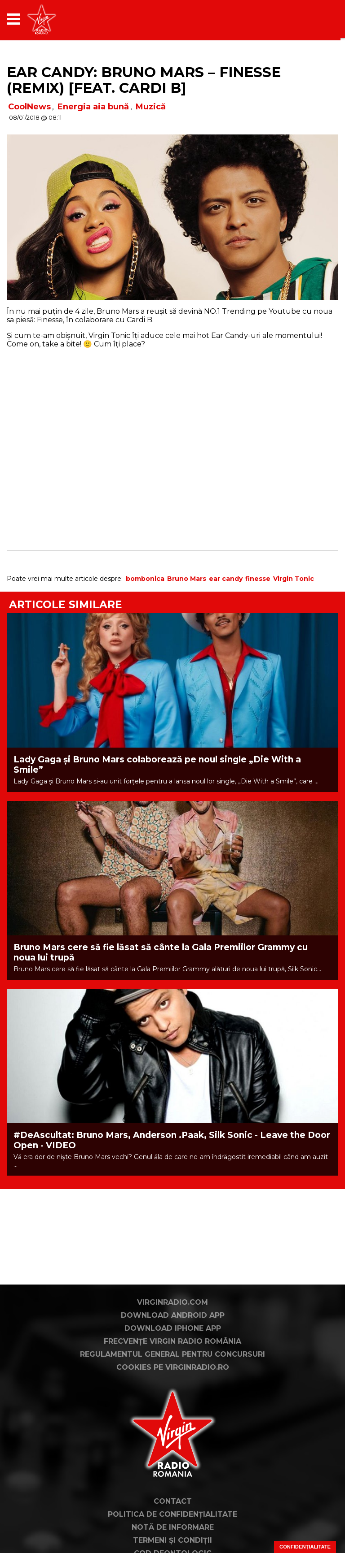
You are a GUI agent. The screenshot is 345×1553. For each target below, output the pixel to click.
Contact (173, 1501)
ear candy (226, 579)
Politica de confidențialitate (172, 1514)
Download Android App (173, 1315)
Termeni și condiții (172, 1540)
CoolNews (29, 107)
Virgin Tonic (293, 579)
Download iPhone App (172, 1328)
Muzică (151, 107)
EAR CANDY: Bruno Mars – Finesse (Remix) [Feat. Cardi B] (144, 80)
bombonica (145, 579)
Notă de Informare (173, 1527)
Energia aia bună (93, 107)
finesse (257, 579)
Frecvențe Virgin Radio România (172, 1341)
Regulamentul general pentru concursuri (172, 1354)
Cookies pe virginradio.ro (172, 1367)
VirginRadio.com (172, 1302)
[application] (316, 19)
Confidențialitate (305, 1546)
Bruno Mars (186, 579)
